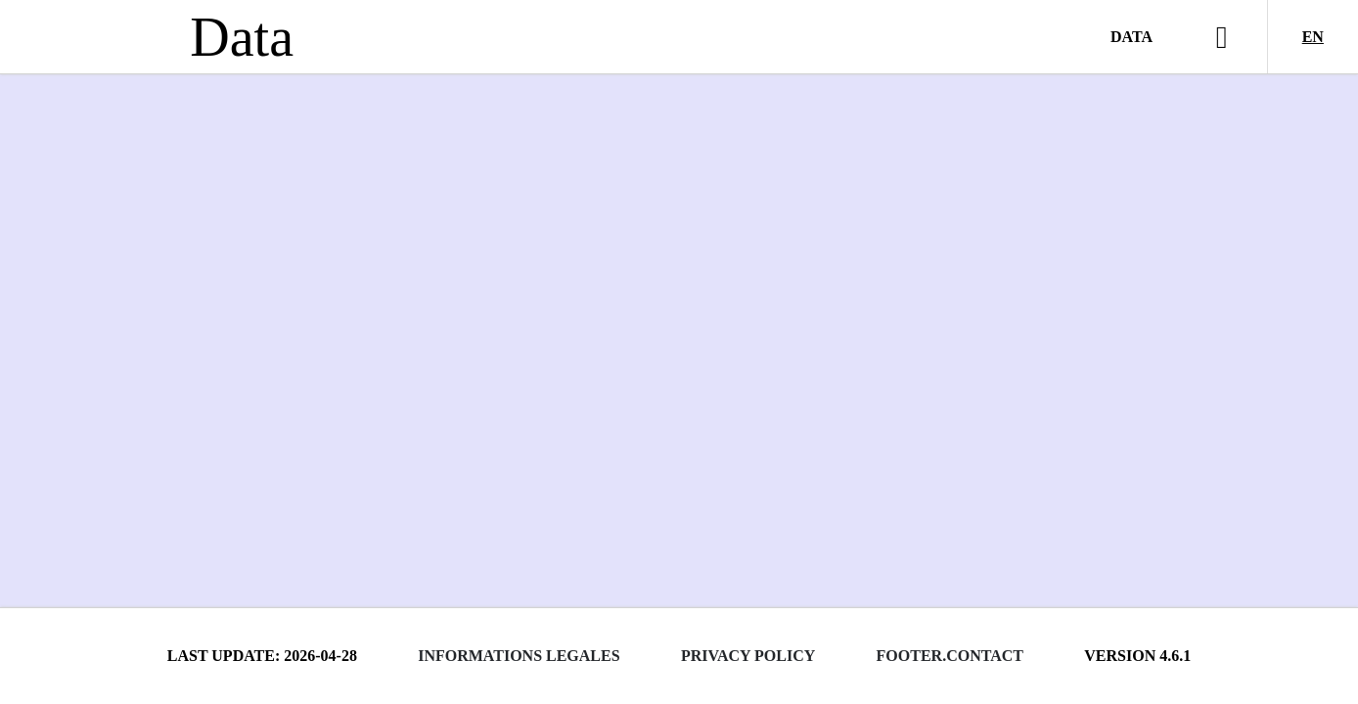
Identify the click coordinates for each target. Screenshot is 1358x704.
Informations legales (518, 655)
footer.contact (950, 655)
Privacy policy (748, 655)
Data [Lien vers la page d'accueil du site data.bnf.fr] (242, 37)
